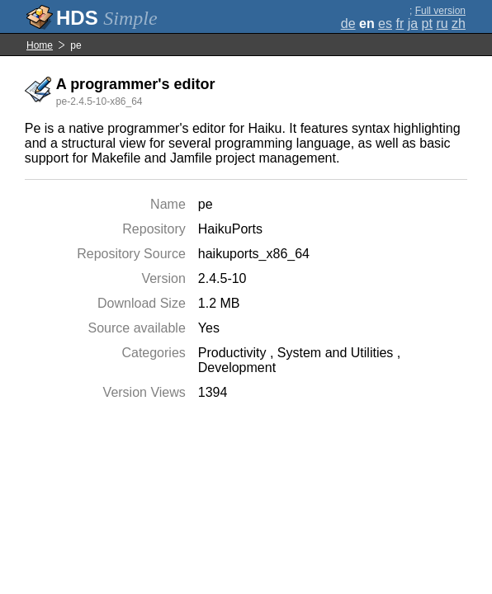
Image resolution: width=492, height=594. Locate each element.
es (385, 23)
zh (459, 23)
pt (427, 23)
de (348, 23)
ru (441, 23)
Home (39, 45)
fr (399, 23)
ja (413, 23)
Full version (440, 10)
